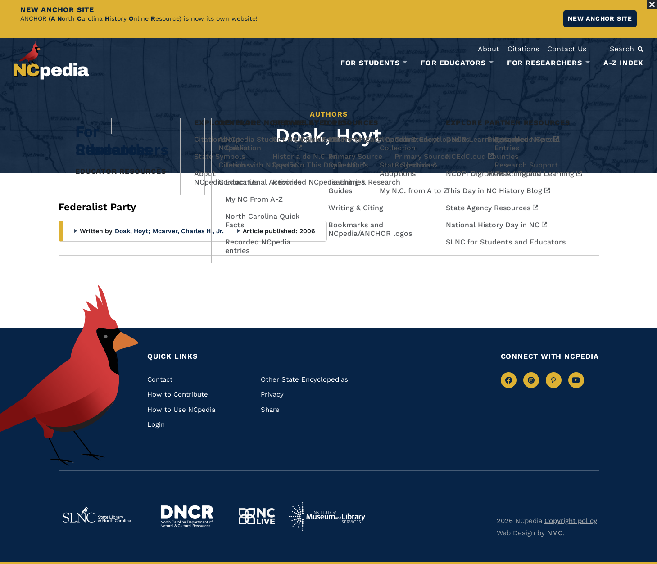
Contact (159, 379)
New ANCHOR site (600, 18)
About (488, 49)
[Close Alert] (652, 4)
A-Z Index (623, 63)
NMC (554, 533)
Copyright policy (570, 521)
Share (270, 410)
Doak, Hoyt (132, 231)
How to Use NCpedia (181, 410)
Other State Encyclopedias (304, 379)
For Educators (453, 63)
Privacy (272, 394)
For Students (370, 63)
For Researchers (544, 63)
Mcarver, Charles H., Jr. (188, 231)
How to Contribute (177, 394)
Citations (523, 49)
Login (156, 424)
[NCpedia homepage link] (51, 60)
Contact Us (566, 49)
